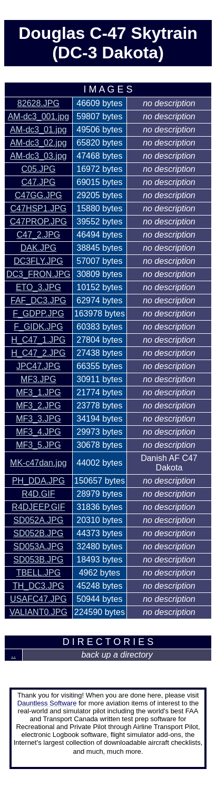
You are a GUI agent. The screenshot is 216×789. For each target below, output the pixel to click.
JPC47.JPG (38, 366)
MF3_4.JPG (38, 431)
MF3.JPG (38, 379)
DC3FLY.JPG (38, 261)
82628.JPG (38, 103)
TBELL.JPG (38, 572)
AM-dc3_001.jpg (39, 116)
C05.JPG (38, 169)
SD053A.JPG (38, 546)
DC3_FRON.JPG (38, 274)
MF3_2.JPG (38, 405)
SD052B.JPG (38, 533)
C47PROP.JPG (38, 221)
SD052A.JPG (38, 520)
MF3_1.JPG (38, 392)
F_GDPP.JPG (38, 313)
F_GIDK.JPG (38, 326)
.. (13, 654)
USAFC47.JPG (38, 599)
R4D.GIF (38, 493)
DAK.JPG (38, 247)
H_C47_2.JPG (38, 353)
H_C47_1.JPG (38, 339)
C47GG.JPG (38, 195)
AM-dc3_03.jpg (38, 155)
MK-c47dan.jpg (38, 462)
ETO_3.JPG (38, 287)
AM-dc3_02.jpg (38, 142)
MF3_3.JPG (38, 418)
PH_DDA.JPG (38, 480)
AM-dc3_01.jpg (38, 129)
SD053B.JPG (38, 559)
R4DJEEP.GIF (38, 507)
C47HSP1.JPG (39, 208)
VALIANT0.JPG (38, 612)
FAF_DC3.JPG (38, 300)
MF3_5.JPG (38, 444)
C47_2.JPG (39, 234)
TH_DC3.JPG (38, 585)
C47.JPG (38, 182)
